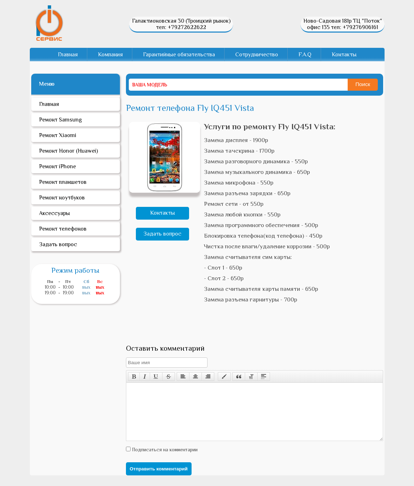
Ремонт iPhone (57, 166)
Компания (110, 54)
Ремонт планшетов (63, 182)
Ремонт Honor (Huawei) (68, 151)
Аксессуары (54, 213)
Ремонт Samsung (60, 120)
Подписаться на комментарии (164, 460)
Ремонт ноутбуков (62, 197)
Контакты (344, 54)
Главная (68, 54)
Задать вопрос (162, 234)
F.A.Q (304, 54)
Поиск (362, 84)
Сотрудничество (256, 54)
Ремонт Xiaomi (57, 135)
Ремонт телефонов (63, 229)
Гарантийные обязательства (179, 54)
